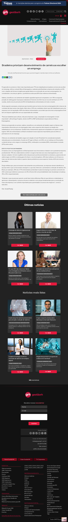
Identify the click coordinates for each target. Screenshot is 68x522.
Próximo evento (54, 11)
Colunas (26, 482)
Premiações (5, 472)
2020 (30, 467)
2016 (26, 469)
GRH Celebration (6, 482)
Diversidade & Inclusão (53, 467)
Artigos (44, 19)
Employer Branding (52, 469)
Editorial (26, 484)
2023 (38, 466)
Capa (25, 480)
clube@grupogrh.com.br (39, 441)
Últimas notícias (28, 506)
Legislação (50, 491)
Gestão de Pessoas (52, 477)
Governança (50, 479)
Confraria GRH (6, 476)
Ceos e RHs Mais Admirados (10, 496)
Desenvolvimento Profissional (57, 21)
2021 (26, 467)
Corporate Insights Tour (8, 484)
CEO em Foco (28, 488)
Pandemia (50, 499)
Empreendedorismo (53, 471)
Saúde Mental (28, 495)
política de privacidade (39, 449)
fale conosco (42, 446)
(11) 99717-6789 (42, 443)
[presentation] (34, 417)
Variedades (27, 499)
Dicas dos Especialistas (53, 466)
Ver (20, 245)
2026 (26, 466)
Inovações (50, 487)
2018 (38, 467)
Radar (48, 504)
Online (4, 490)
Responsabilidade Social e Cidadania (54, 509)
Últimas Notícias (35, 19)
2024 (34, 466)
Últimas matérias (29, 476)
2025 (30, 466)
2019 (34, 467)
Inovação (49, 483)
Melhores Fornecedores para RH (11, 502)
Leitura (49, 493)
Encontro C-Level (7, 486)
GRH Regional (6, 478)
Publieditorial (50, 502)
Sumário (26, 497)
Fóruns (4, 474)
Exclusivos (5, 488)
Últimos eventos (6, 468)
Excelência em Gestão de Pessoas (9, 499)
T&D (48, 514)
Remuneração (28, 491)
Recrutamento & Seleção (54, 506)
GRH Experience (6, 480)
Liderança (50, 495)
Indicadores (41, 59)
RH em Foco (27, 493)
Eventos (4, 512)
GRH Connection (6, 470)
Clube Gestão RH (7, 510)
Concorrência (43, 21)
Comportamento (31, 21)
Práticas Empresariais (53, 500)
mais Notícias (34, 380)
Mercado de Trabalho (53, 497)
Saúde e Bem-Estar (52, 512)
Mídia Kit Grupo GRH (7, 508)
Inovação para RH (52, 485)
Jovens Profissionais (53, 489)
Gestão (49, 475)
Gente (26, 486)
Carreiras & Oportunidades (56, 19)
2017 (41, 467)
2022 (42, 466)
